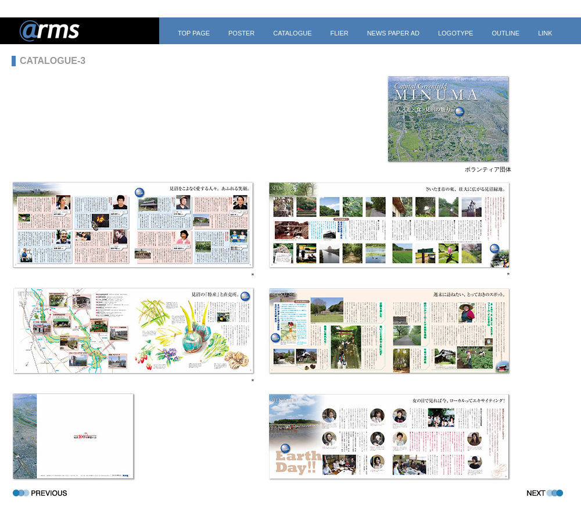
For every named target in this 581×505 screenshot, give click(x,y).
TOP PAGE (194, 33)
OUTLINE (505, 33)
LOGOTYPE (456, 33)
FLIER (339, 33)
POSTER (241, 33)
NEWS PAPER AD (393, 33)
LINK (545, 33)
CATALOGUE (292, 33)
